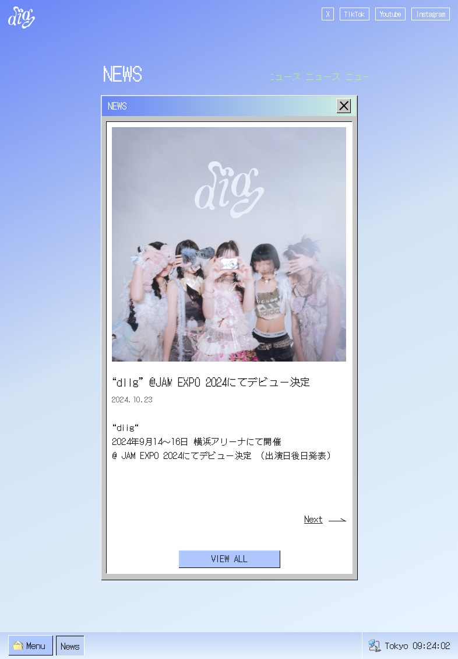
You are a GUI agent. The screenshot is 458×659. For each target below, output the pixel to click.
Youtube (390, 14)
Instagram (430, 14)
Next (313, 519)
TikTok (354, 14)
